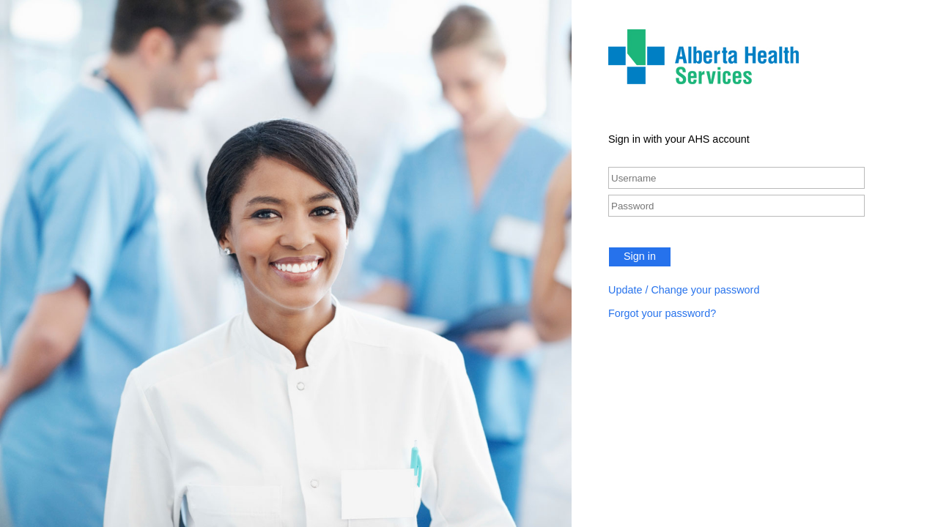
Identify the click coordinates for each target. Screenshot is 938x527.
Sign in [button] (640, 256)
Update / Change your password (683, 290)
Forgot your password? (662, 313)
